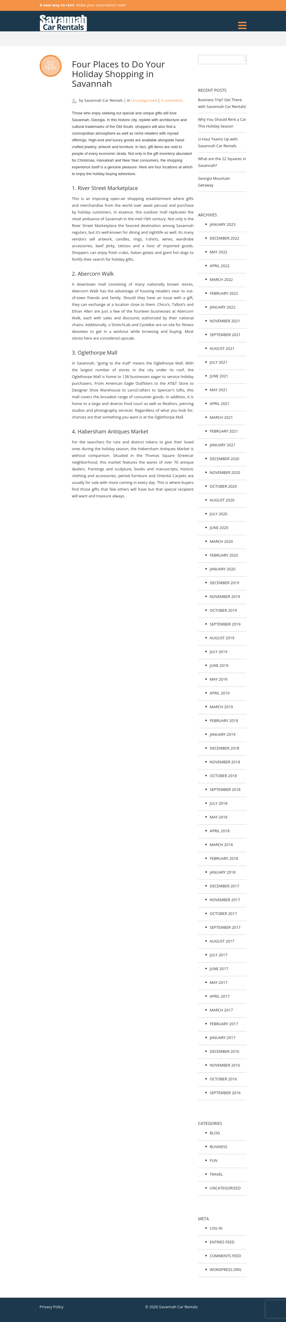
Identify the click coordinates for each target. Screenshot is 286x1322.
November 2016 (225, 1065)
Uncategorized (144, 100)
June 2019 (219, 665)
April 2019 (220, 693)
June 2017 (219, 968)
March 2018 (221, 844)
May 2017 (218, 982)
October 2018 (223, 775)
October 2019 (223, 610)
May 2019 (218, 679)
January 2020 (223, 569)
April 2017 (220, 996)
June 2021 (219, 376)
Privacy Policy (51, 1306)
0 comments (172, 100)
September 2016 (225, 1092)
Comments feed (225, 1255)
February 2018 (224, 858)
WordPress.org (225, 1269)
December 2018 (224, 748)
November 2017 (225, 899)
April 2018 (220, 830)
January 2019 (223, 734)
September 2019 (225, 624)
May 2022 (218, 252)
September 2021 (225, 334)
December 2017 (224, 886)
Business (218, 1146)
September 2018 (225, 789)
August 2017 (222, 941)
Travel (216, 1174)
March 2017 (221, 1010)
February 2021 (224, 431)
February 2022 (224, 293)
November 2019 (225, 596)
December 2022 (224, 238)
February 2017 (224, 1023)
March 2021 (221, 417)
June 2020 (219, 527)
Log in (216, 1228)
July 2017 (218, 954)
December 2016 (224, 1051)
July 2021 (218, 362)
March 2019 (221, 706)
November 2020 (225, 472)
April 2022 (220, 265)
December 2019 (224, 582)
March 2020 (221, 541)
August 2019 (222, 637)
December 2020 (224, 458)
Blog (215, 1132)
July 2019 (218, 651)
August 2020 (222, 500)
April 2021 (220, 403)
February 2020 (224, 555)
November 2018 (225, 762)
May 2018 (218, 817)
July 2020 (218, 513)
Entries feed (222, 1242)
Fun (213, 1160)
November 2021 (225, 320)
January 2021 (223, 445)
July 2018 (218, 803)
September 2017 (225, 927)
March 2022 (221, 279)
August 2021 (222, 348)
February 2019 (224, 720)
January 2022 (223, 307)
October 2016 (223, 1079)
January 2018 (223, 872)
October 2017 (223, 913)
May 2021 (218, 389)
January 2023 (223, 224)
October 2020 (223, 486)
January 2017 (223, 1037)
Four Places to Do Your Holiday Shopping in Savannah (118, 73)
